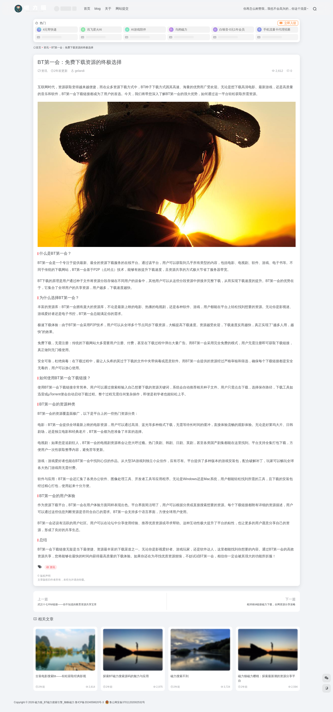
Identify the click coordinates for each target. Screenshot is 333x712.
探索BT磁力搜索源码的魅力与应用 (126, 676)
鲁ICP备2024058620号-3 (89, 702)
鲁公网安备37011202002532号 (125, 702)
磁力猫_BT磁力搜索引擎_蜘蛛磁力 (54, 702)
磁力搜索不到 (179, 676)
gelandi (77, 70)
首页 (87, 8)
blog (98, 8)
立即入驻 (287, 23)
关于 (108, 8)
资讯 (46, 47)
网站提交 (122, 8)
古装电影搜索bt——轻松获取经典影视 (60, 676)
